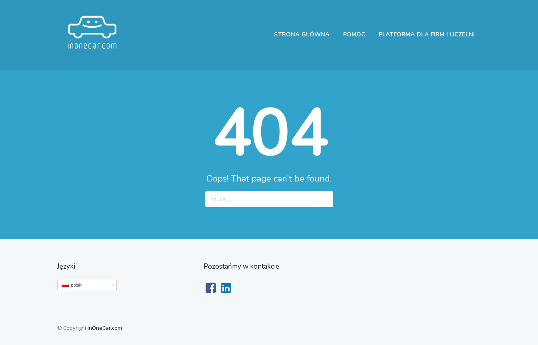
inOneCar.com (105, 327)
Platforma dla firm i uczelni (427, 34)
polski (72, 284)
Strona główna (302, 34)
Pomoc (354, 34)
